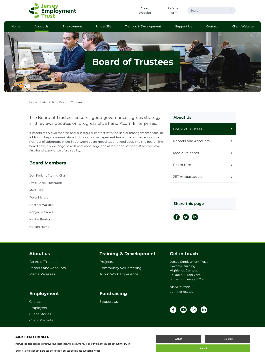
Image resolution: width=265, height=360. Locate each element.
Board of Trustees (202, 129)
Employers (38, 308)
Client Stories (40, 314)
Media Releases (202, 153)
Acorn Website (145, 10)
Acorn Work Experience (119, 274)
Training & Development (143, 26)
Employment (72, 26)
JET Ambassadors (202, 177)
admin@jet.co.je (181, 291)
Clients (35, 302)
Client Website (243, 26)
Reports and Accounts (202, 141)
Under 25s (103, 26)
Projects (106, 262)
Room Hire (202, 165)
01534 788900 (180, 287)
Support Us (183, 26)
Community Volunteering (120, 268)
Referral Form (173, 10)
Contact (212, 26)
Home (15, 26)
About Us (41, 26)
